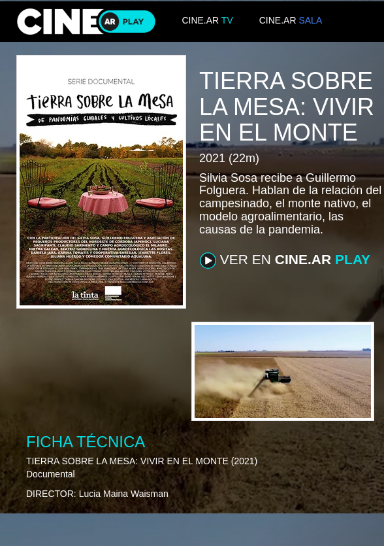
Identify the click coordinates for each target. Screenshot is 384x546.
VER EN (285, 260)
